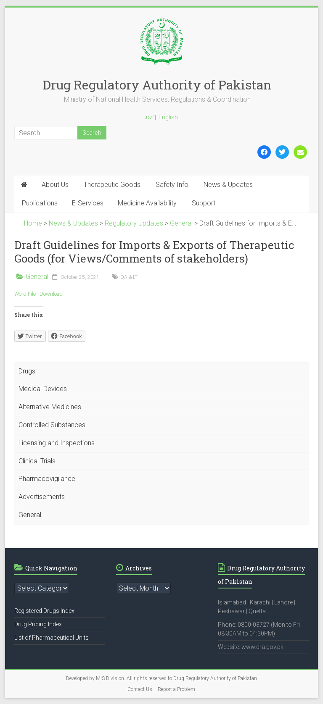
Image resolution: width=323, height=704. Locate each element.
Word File (25, 294)
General (37, 277)
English (168, 117)
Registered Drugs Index (44, 610)
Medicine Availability (147, 203)
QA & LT (129, 277)
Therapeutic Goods (112, 185)
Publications (40, 203)
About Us (55, 185)
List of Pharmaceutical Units (51, 637)
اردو (149, 117)
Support (203, 203)
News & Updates (228, 185)
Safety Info (172, 185)
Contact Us (139, 689)
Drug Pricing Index (38, 624)
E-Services (87, 203)
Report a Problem (176, 689)
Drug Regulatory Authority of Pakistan (157, 84)
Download (51, 294)
